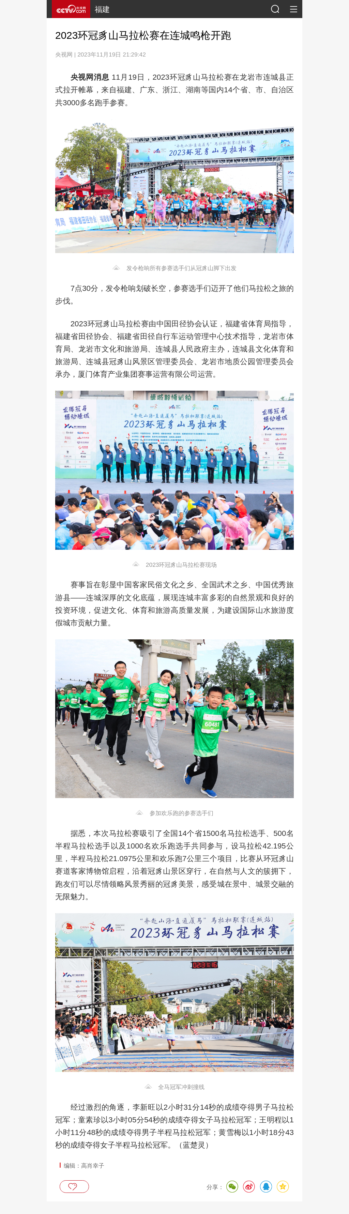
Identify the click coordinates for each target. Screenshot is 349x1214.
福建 (102, 9)
